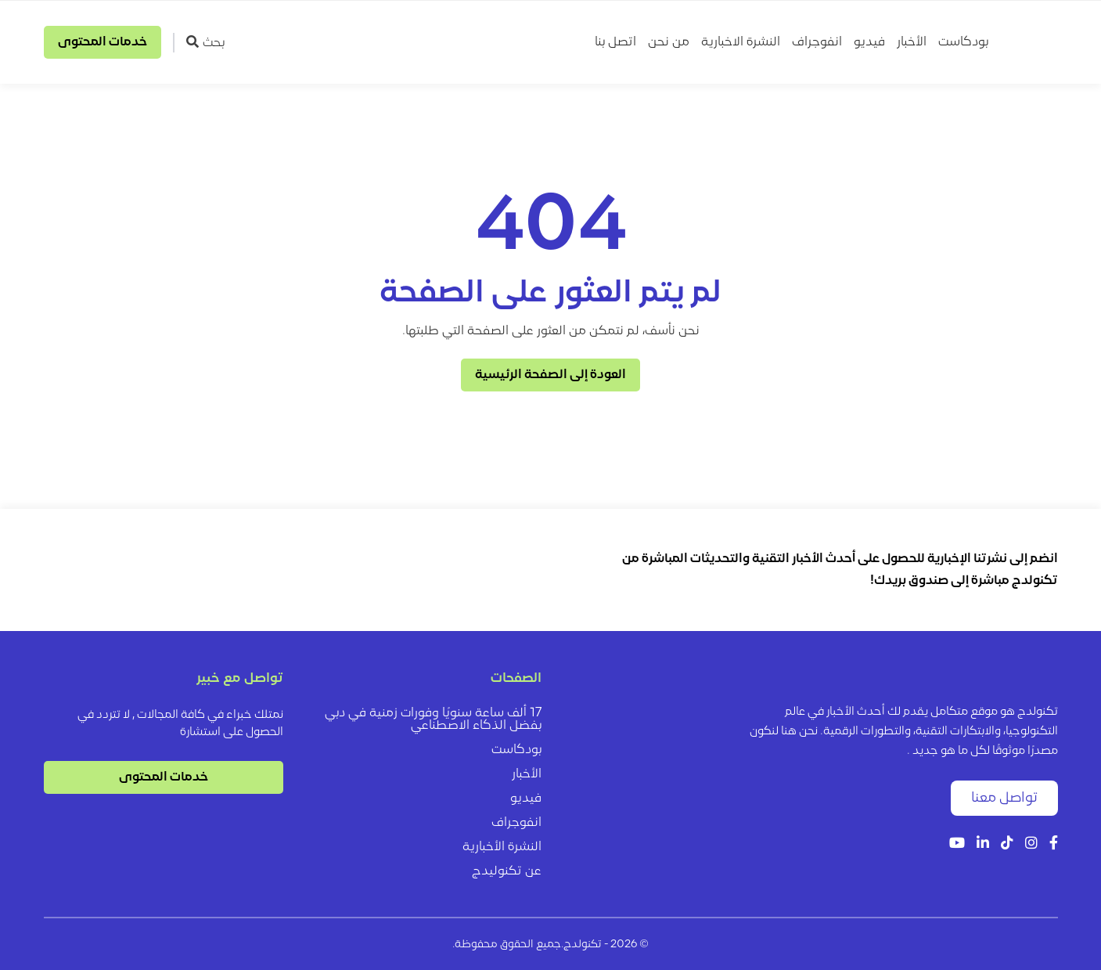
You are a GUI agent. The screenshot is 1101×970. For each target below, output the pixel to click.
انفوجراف (817, 42)
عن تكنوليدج (507, 871)
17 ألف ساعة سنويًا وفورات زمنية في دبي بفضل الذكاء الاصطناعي (433, 719)
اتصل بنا (615, 42)
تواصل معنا (1004, 798)
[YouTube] (957, 844)
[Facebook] (1053, 844)
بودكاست (963, 42)
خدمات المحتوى (102, 42)
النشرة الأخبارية (502, 847)
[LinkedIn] (983, 844)
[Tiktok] (1007, 844)
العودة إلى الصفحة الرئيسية (550, 375)
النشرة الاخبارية (740, 42)
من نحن (668, 42)
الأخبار (911, 42)
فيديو (869, 42)
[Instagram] (1031, 844)
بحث (205, 42)
